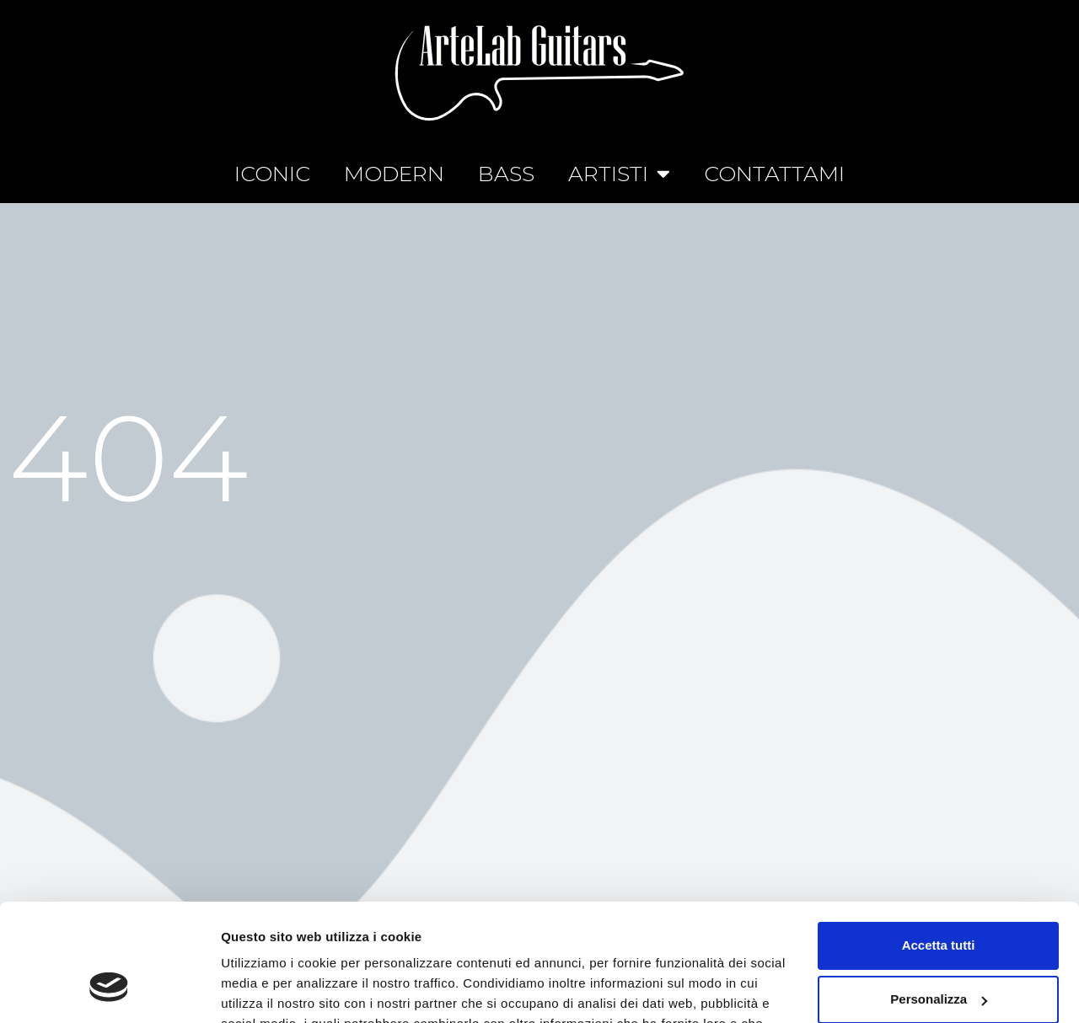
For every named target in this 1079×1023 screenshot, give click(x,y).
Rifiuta (938, 952)
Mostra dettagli (266, 990)
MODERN (394, 173)
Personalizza (938, 899)
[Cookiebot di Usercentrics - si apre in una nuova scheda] (109, 990)
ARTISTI (619, 173)
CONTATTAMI (774, 173)
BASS (506, 173)
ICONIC (272, 173)
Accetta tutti (938, 845)
